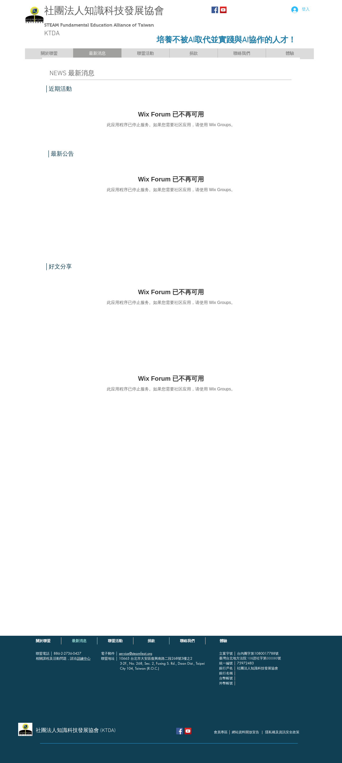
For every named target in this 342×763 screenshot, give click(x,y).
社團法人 (64, 11)
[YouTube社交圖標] (223, 10)
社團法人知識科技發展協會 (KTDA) (76, 731)
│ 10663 (123, 658)
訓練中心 (83, 658)
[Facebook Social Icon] (215, 10)
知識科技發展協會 (124, 11)
